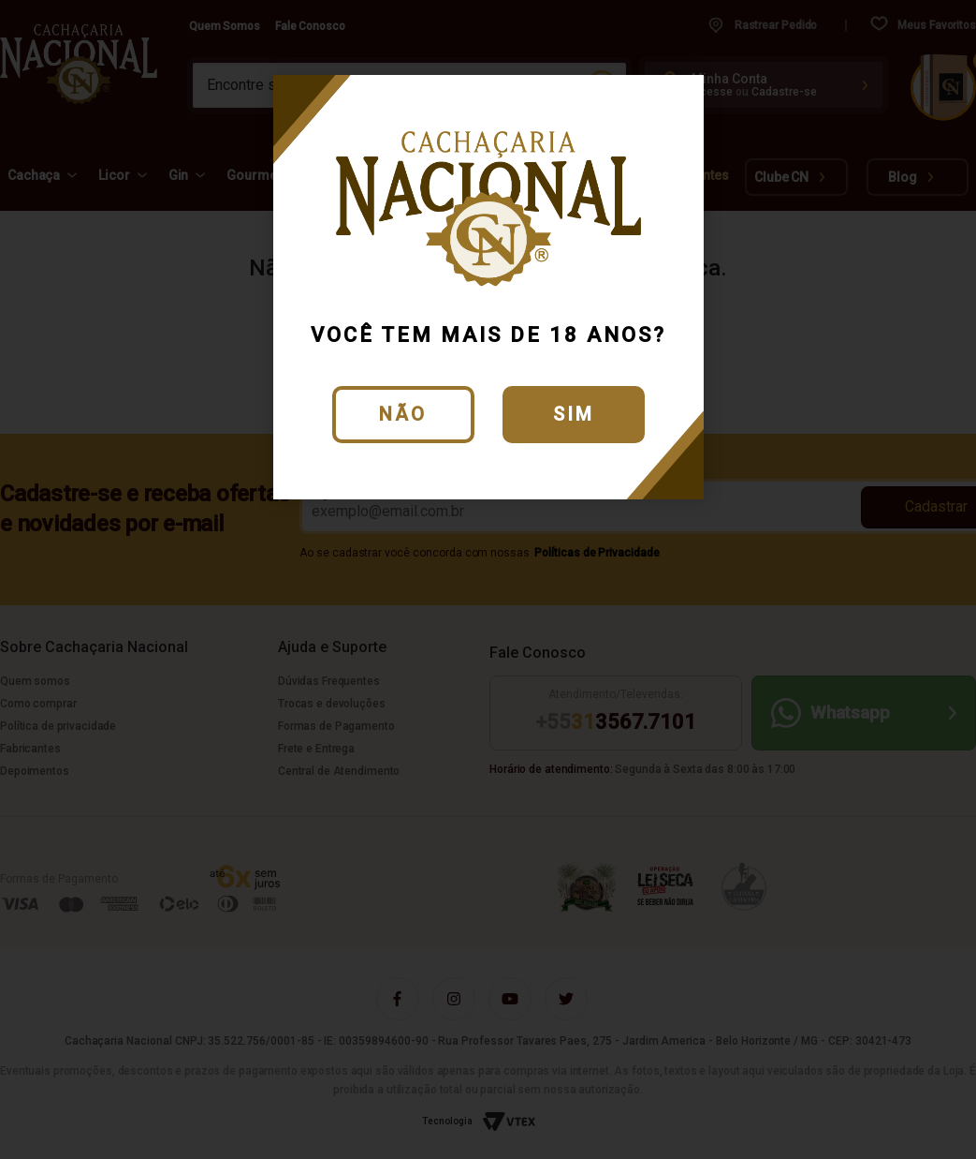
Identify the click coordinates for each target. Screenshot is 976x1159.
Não (403, 414)
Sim (573, 414)
